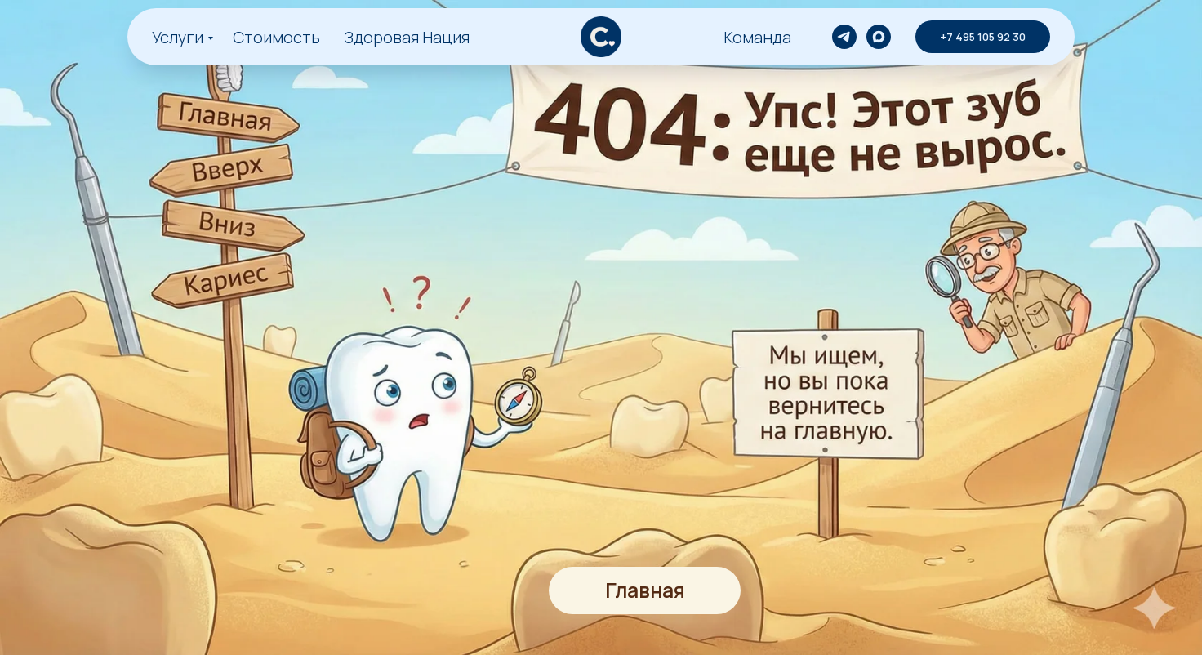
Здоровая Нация (407, 37)
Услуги (177, 37)
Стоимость (276, 37)
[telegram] (844, 37)
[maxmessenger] (878, 37)
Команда (757, 37)
